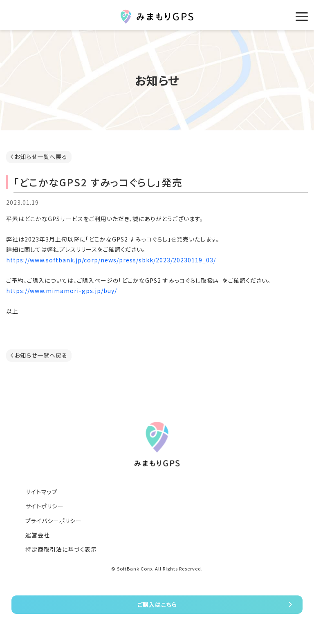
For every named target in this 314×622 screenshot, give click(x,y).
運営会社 (37, 535)
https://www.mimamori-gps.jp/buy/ (61, 290)
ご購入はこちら (157, 604)
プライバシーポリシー (53, 521)
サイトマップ (41, 492)
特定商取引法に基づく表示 (61, 549)
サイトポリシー (44, 506)
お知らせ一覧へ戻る (40, 156)
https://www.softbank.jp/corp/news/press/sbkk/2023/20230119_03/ (111, 260)
